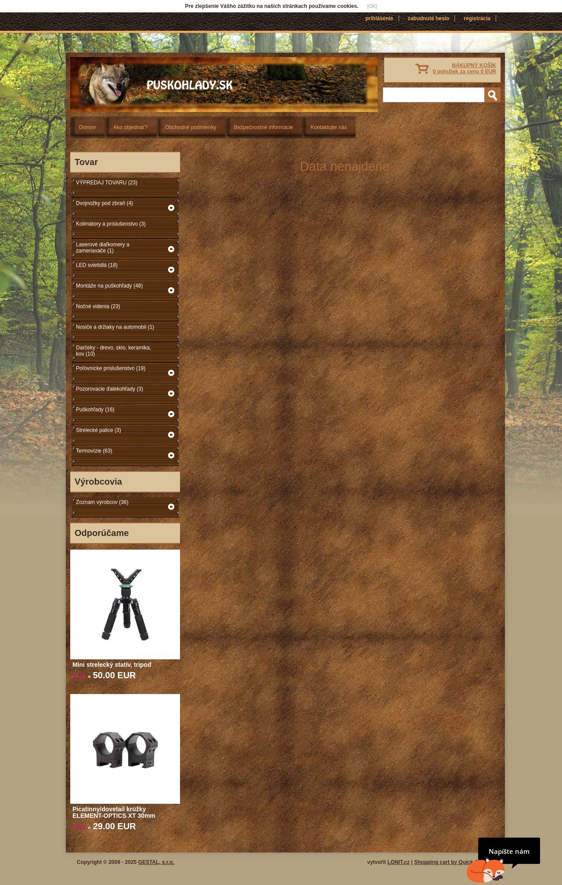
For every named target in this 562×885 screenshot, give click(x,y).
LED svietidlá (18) (97, 265)
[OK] (372, 6)
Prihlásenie (379, 18)
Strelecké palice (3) (98, 430)
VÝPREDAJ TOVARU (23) (106, 183)
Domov (87, 127)
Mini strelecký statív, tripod (111, 664)
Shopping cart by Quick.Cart (449, 862)
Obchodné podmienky (190, 127)
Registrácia (477, 18)
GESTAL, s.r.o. (156, 862)
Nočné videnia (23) (98, 306)
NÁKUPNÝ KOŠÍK (464, 68)
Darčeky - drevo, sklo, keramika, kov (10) (113, 351)
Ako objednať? (130, 127)
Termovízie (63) (94, 451)
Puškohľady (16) (95, 410)
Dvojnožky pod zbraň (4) (104, 203)
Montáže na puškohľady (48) (109, 286)
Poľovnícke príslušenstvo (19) (110, 368)
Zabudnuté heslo (429, 18)
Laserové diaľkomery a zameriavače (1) (103, 247)
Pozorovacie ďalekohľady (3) (109, 389)
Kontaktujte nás (328, 127)
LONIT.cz (398, 862)
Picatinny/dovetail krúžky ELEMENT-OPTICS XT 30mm (113, 812)
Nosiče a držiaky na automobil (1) (115, 327)
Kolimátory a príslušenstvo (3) (111, 224)
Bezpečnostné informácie (263, 127)
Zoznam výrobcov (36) (102, 502)
